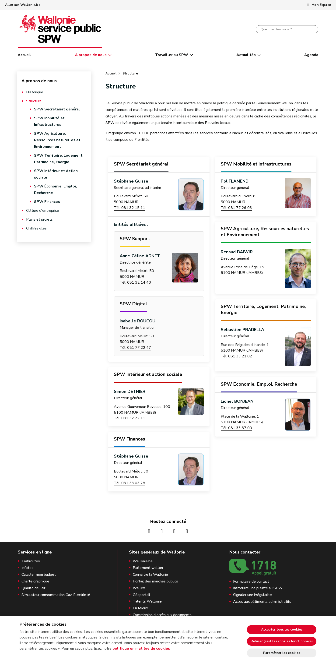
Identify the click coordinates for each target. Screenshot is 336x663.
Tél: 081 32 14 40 (135, 282)
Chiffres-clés (36, 228)
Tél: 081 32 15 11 (129, 207)
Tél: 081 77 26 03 (236, 207)
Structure (34, 101)
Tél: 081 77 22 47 (135, 347)
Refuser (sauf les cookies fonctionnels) (282, 641)
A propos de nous (91, 54)
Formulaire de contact (251, 581)
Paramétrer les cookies (281, 653)
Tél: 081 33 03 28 (129, 483)
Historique (34, 92)
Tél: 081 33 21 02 (236, 356)
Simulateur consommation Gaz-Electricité (55, 594)
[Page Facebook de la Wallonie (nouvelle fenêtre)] (149, 531)
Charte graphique (35, 581)
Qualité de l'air (33, 588)
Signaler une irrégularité (252, 594)
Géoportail (141, 594)
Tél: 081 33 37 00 (236, 427)
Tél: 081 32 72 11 (129, 418)
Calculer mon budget (38, 574)
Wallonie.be (143, 561)
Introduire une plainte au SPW (258, 588)
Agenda (311, 54)
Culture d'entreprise (42, 210)
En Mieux (140, 608)
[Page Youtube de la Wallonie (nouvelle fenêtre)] (174, 531)
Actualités (246, 54)
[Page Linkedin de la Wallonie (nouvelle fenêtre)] (186, 531)
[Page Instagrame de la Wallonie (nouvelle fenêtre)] (161, 531)
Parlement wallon (148, 567)
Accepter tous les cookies (281, 629)
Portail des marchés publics (155, 581)
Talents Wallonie (147, 601)
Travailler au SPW (171, 54)
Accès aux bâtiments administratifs (262, 601)
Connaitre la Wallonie (150, 574)
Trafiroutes (30, 561)
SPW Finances (47, 201)
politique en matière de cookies (141, 648)
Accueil (24, 54)
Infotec (27, 567)
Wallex (139, 588)
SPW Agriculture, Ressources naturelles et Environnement (57, 140)
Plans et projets (39, 219)
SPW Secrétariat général (57, 109)
